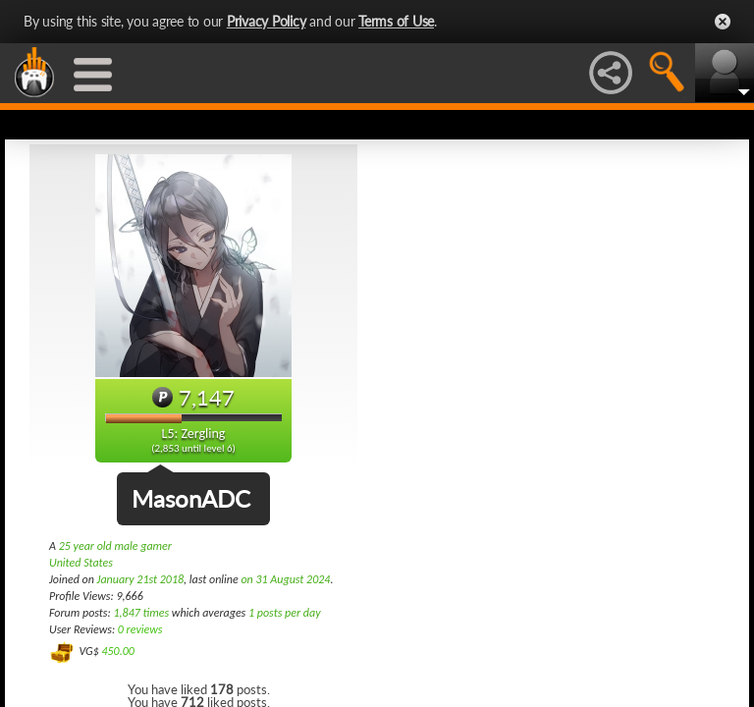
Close (722, 21)
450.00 (117, 651)
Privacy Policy (266, 21)
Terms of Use (396, 21)
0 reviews (140, 629)
